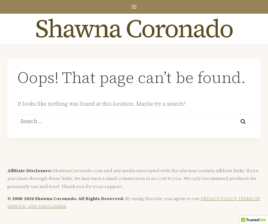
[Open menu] (134, 6)
